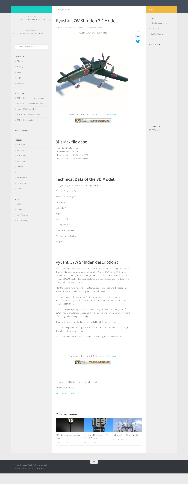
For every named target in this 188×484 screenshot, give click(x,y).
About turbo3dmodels (159, 34)
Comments (22, 225)
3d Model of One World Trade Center (30, 114)
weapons (66, 20)
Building (20, 77)
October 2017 (22, 194)
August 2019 (21, 155)
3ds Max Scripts (156, 39)
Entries (21, 220)
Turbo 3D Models (32, 8)
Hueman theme (42, 479)
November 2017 (22, 188)
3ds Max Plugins (157, 45)
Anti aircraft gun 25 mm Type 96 (125, 445)
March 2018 (21, 172)
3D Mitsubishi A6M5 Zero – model (29, 125)
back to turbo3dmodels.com (68, 403)
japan (58, 20)
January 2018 (22, 177)
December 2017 (22, 183)
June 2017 (20, 199)
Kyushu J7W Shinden (107, 125)
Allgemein (20, 72)
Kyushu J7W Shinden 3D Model (28, 120)
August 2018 (21, 166)
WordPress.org (22, 231)
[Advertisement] (161, 94)
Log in (19, 214)
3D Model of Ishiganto (25, 131)
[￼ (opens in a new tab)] (93, 131)
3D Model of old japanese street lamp (30, 109)
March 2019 (21, 161)
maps (19, 88)
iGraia (60, 38)
